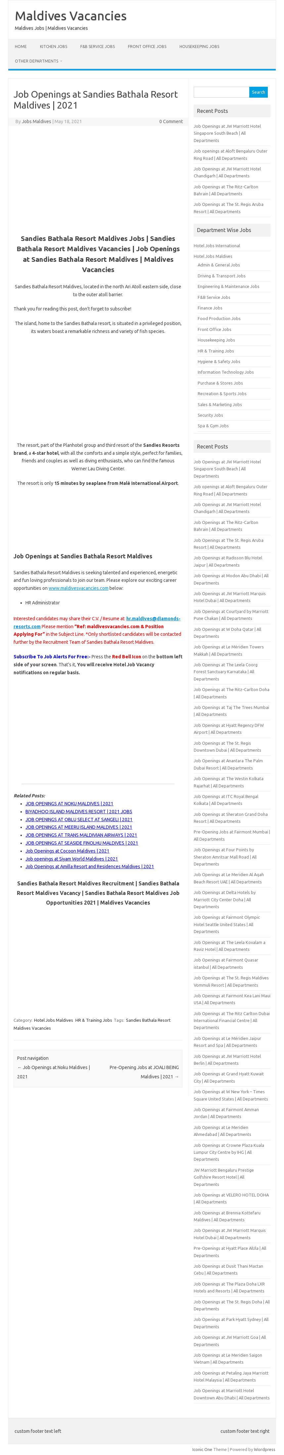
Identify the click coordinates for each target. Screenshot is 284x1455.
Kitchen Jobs (53, 46)
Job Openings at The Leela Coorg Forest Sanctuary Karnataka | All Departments (226, 671)
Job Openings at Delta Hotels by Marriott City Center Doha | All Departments (225, 899)
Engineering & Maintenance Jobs (229, 286)
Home (21, 46)
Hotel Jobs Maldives (53, 1020)
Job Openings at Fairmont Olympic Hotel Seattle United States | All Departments (227, 924)
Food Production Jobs (219, 318)
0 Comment (171, 121)
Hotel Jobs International (217, 245)
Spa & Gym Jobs (213, 425)
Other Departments (36, 61)
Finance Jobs (210, 307)
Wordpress (264, 1449)
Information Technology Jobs (226, 372)
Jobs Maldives (36, 121)
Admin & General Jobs (219, 264)
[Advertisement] (98, 179)
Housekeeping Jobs (199, 46)
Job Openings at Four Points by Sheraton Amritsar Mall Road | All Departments (225, 856)
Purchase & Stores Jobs (220, 383)
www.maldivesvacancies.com (78, 588)
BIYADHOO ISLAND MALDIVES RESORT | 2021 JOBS (78, 811)
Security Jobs (210, 415)
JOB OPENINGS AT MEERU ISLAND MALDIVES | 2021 (78, 827)
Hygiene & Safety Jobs (219, 361)
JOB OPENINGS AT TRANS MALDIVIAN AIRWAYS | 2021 (81, 835)
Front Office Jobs (147, 46)
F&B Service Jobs (97, 46)
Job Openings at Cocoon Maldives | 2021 (67, 851)
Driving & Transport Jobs (222, 275)
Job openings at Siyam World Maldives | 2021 (71, 859)
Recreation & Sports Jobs (222, 393)
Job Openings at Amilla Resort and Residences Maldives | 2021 (89, 866)
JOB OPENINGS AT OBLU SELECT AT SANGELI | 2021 (79, 819)
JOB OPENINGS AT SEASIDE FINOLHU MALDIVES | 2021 (81, 843)
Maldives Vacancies (71, 16)
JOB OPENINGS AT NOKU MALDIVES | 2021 (69, 803)
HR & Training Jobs (93, 1020)
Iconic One (202, 1449)
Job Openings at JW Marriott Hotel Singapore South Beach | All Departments (227, 133)
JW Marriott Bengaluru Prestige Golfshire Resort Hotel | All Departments (224, 1177)
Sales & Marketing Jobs (220, 404)
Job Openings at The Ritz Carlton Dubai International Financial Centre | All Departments (232, 1020)
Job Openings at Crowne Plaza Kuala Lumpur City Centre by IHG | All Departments (229, 1152)
